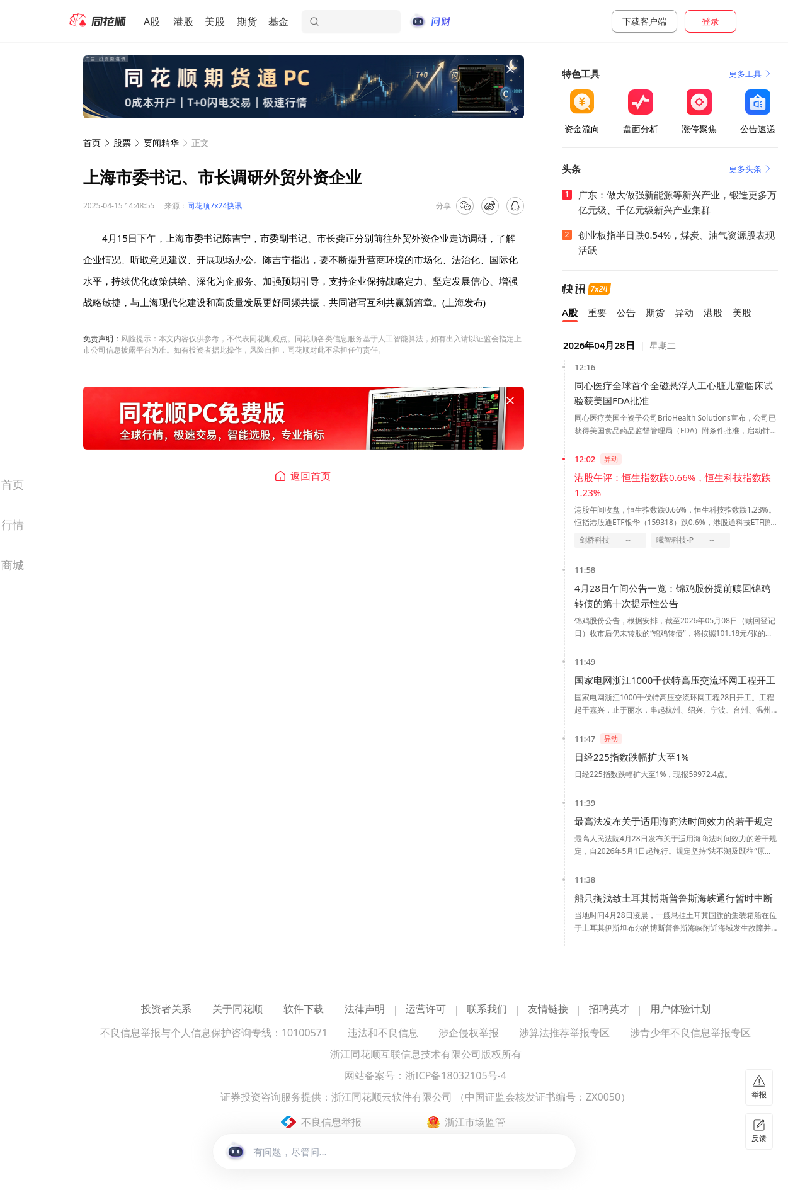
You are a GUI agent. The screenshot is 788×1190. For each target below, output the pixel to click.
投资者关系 (166, 1010)
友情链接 (548, 1010)
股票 (122, 143)
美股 (215, 21)
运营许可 (426, 1010)
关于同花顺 (237, 1010)
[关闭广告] (510, 69)
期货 (247, 21)
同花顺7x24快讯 (214, 205)
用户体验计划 (680, 1010)
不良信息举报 (331, 1122)
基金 (278, 21)
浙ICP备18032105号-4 (455, 1076)
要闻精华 (161, 143)
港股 (183, 21)
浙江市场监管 (475, 1122)
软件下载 (303, 1010)
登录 (710, 21)
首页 (92, 143)
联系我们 (487, 1010)
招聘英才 (609, 1010)
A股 (152, 21)
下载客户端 (644, 21)
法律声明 (365, 1010)
